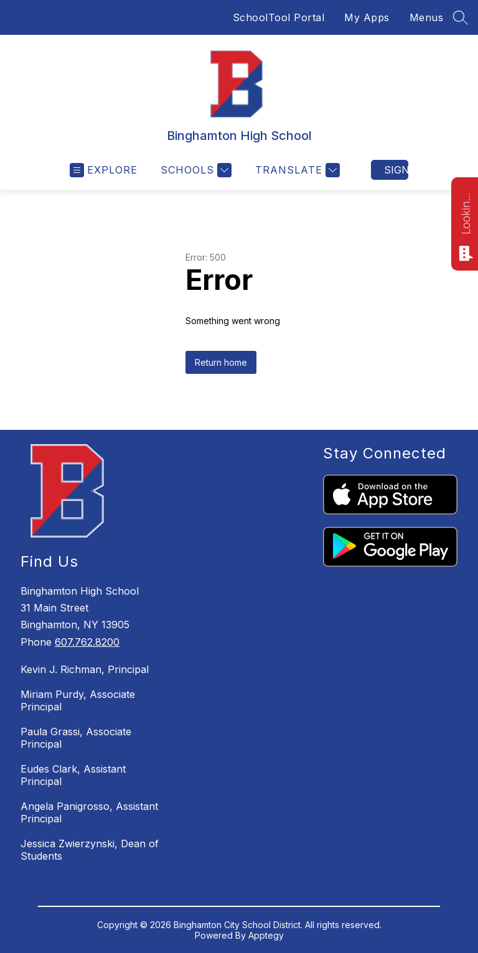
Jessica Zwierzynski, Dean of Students (90, 849)
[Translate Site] (296, 170)
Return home (221, 362)
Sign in (396, 170)
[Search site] (460, 17)
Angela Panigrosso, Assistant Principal (89, 812)
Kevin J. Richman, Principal (85, 669)
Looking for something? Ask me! (465, 213)
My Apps (367, 17)
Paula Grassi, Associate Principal (76, 737)
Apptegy (266, 935)
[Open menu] (104, 170)
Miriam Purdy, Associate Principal (78, 700)
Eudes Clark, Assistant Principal (73, 775)
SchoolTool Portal (279, 17)
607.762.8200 (87, 642)
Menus (427, 17)
